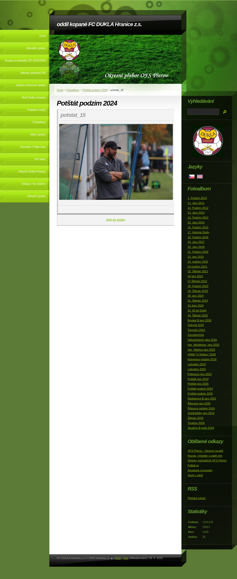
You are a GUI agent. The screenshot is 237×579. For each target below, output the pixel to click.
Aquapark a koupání (200, 470)
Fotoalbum (39, 122)
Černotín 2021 (196, 329)
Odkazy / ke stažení (33, 183)
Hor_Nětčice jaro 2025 (201, 349)
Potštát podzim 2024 (95, 90)
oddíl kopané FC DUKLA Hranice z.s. (99, 24)
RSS (118, 558)
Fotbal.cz (193, 465)
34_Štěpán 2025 (198, 315)
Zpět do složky (115, 219)
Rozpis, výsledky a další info (205, 455)
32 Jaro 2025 (196, 305)
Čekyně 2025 (196, 325)
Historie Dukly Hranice (32, 171)
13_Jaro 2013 (196, 212)
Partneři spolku (36, 196)
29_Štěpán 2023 (198, 291)
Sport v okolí (195, 475)
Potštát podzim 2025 (200, 393)
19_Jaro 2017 (196, 241)
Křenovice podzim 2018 (202, 359)
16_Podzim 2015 (198, 227)
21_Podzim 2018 (198, 251)
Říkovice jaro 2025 (199, 403)
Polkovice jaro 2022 (200, 374)
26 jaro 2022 (195, 276)
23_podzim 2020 (198, 261)
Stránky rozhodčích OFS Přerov (207, 460)
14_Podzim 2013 (198, 217)
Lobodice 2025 (197, 369)
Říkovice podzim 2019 (201, 408)
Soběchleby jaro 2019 (201, 413)
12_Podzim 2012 (198, 207)
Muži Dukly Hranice (34, 97)
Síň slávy (40, 159)
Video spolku (38, 134)
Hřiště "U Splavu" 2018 (202, 354)
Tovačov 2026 (196, 422)
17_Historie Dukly (198, 232)
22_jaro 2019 (196, 256)
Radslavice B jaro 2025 (202, 398)
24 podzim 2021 (197, 266)
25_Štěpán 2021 (198, 271)
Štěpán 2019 (195, 417)
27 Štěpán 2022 (197, 281)
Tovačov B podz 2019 (201, 427)
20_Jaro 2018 (196, 246)
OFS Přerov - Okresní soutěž (205, 450)
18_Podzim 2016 (198, 237)
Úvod (42, 35)
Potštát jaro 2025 (198, 383)
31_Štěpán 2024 (198, 300)
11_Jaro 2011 (196, 202)
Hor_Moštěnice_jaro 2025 (203, 344)
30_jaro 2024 (196, 295)
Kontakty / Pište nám (33, 146)
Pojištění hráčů (36, 109)
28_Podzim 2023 (198, 286)
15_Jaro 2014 (196, 222)
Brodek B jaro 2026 (199, 320)
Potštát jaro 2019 (198, 379)
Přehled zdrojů (196, 498)
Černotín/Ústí (196, 334)
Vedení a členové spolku (31, 85)
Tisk (125, 558)
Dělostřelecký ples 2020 (202, 339)
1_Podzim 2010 (197, 198)
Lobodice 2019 (197, 364)
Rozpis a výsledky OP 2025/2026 (25, 60)
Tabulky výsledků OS (33, 72)
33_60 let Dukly (197, 310)
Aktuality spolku (36, 48)
